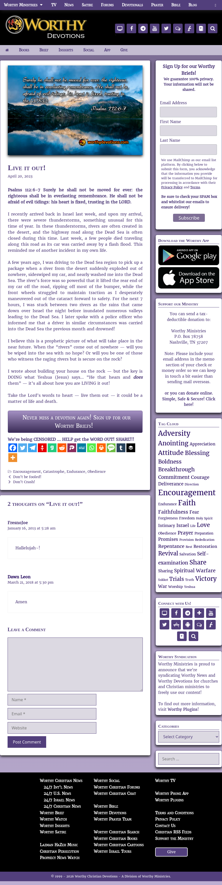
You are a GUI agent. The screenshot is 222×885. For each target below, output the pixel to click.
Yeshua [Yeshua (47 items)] (189, 587)
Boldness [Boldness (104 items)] (170, 461)
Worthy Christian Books (115, 838)
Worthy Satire (53, 832)
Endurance (76, 472)
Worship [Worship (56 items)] (175, 586)
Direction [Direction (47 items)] (192, 484)
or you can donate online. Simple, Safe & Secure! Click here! (188, 399)
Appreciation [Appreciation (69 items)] (202, 444)
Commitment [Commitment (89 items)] (174, 477)
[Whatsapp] (91, 447)
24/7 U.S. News (57, 793)
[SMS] (111, 447)
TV (53, 5)
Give (124, 50)
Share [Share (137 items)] (197, 562)
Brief (43, 50)
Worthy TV (165, 780)
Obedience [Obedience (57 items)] (167, 533)
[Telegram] (32, 447)
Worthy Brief (52, 812)
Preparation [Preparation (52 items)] (204, 534)
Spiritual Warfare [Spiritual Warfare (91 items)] (194, 571)
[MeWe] (81, 447)
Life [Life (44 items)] (193, 526)
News (69, 5)
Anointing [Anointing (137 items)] (173, 443)
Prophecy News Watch (59, 857)
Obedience (97, 472)
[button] (215, 5)
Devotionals (132, 5)
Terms (195, 187)
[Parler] (71, 447)
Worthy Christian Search (116, 832)
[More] (12, 457)
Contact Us (165, 825)
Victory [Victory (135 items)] (206, 579)
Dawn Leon (19, 577)
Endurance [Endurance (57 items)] (167, 504)
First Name (170, 121)
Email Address (173, 102)
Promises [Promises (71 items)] (168, 539)
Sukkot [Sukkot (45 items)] (163, 580)
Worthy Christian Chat (115, 793)
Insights (66, 50)
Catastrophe (53, 472)
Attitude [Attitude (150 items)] (171, 453)
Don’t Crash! (24, 482)
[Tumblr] (121, 447)
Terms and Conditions (174, 812)
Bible (175, 5)
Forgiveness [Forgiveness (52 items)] (168, 518)
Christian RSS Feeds (173, 832)
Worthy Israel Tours (112, 851)
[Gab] (52, 447)
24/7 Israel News (59, 800)
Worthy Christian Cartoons (119, 844)
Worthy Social (107, 780)
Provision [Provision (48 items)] (186, 540)
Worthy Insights (55, 825)
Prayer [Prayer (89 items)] (185, 533)
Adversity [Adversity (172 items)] (174, 433)
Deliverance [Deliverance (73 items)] (170, 484)
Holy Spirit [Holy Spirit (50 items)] (204, 518)
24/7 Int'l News (58, 787)
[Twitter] (22, 447)
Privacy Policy (172, 187)
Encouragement (27, 472)
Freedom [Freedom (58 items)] (187, 518)
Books (24, 50)
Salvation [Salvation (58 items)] (187, 554)
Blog (192, 5)
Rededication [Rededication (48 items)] (204, 540)
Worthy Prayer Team (112, 819)
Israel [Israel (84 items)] (182, 525)
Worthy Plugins (183, 709)
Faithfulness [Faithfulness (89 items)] (173, 512)
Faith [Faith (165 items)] (187, 503)
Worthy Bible (106, 806)
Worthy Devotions (110, 812)
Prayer (157, 5)
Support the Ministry (174, 838)
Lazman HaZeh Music (59, 844)
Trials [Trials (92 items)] (176, 579)
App (107, 50)
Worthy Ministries (25, 5)
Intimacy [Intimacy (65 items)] (166, 525)
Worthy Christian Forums (117, 787)
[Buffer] (130, 447)
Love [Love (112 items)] (203, 525)
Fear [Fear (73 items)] (194, 512)
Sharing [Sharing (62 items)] (165, 571)
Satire (87, 5)
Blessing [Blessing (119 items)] (197, 453)
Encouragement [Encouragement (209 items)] (187, 492)
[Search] (212, 28)
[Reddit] (62, 447)
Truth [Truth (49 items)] (189, 580)
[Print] (101, 447)
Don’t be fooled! (27, 477)
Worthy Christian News (61, 780)
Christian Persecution (59, 851)
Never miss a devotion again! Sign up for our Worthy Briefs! (76, 421)
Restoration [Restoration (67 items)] (205, 546)
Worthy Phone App (171, 793)
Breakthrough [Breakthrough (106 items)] (176, 469)
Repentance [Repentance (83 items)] (171, 546)
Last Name (170, 140)
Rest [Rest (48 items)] (189, 547)
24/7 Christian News (62, 806)
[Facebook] (12, 447)
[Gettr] (42, 447)
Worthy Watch (53, 819)
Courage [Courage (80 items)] (200, 477)
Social (88, 50)
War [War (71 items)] (162, 586)
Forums (107, 5)
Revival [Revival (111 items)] (168, 553)
